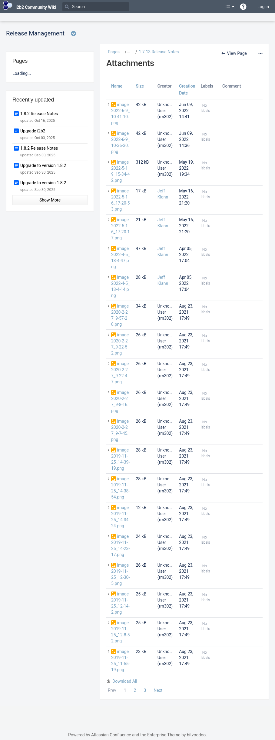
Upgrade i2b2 (32, 130)
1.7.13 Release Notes (159, 51)
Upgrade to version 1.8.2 (43, 165)
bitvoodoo (196, 734)
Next (158, 690)
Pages (114, 51)
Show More (50, 200)
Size (140, 86)
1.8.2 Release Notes (39, 113)
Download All (124, 681)
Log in (263, 6)
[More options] (259, 53)
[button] (126, 51)
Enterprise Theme (163, 734)
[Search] (95, 6)
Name (116, 86)
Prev (112, 690)
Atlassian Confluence (111, 734)
